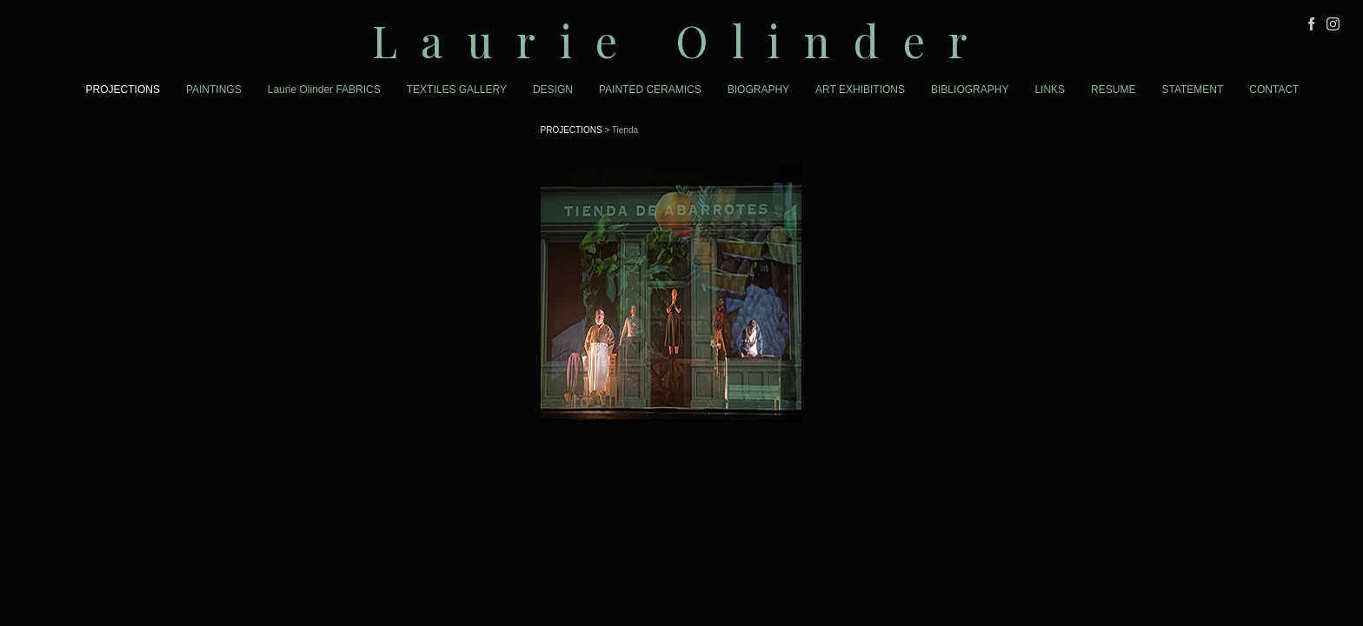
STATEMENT (1192, 89)
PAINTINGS (214, 89)
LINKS (1049, 89)
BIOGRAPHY (758, 89)
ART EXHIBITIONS (860, 89)
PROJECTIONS (123, 89)
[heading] (681, 40)
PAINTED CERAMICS (650, 89)
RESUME (1113, 89)
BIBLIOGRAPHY (969, 89)
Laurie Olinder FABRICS (324, 89)
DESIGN (553, 89)
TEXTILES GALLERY (457, 89)
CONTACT (1274, 89)
